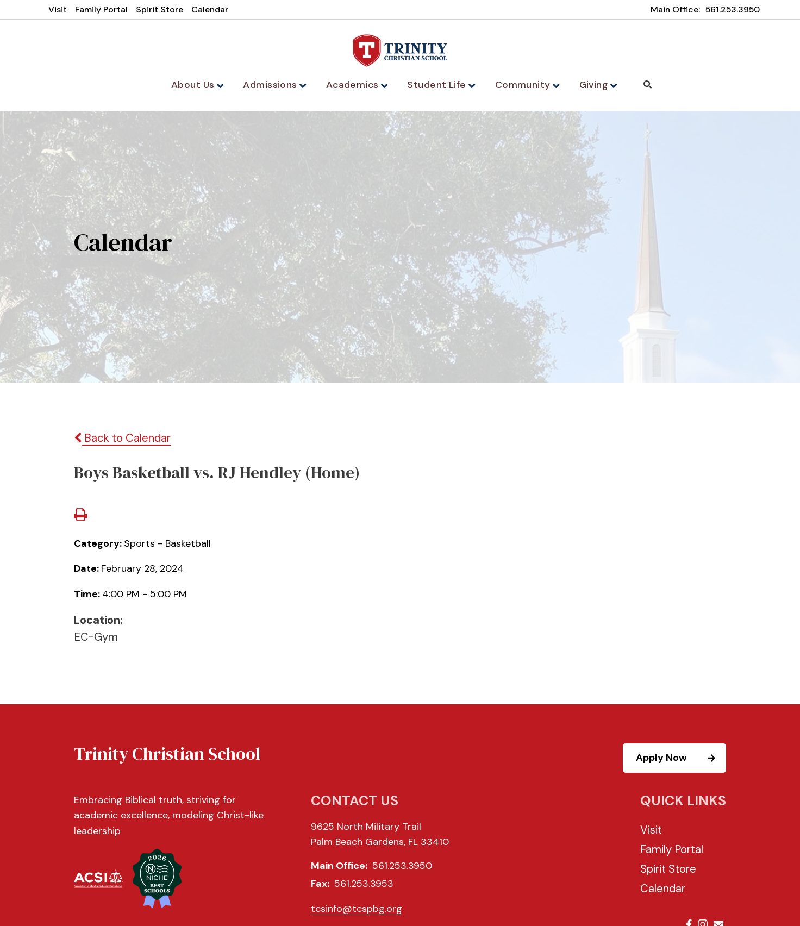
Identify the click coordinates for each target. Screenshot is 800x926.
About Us (202, 84)
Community (523, 84)
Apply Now (680, 760)
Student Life (439, 84)
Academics (358, 84)
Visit (57, 9)
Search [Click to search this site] (642, 84)
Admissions (278, 84)
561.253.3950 (732, 9)
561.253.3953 (363, 885)
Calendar (209, 9)
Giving (592, 84)
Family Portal (101, 9)
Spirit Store (159, 9)
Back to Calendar (122, 440)
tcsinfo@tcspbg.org (356, 910)
